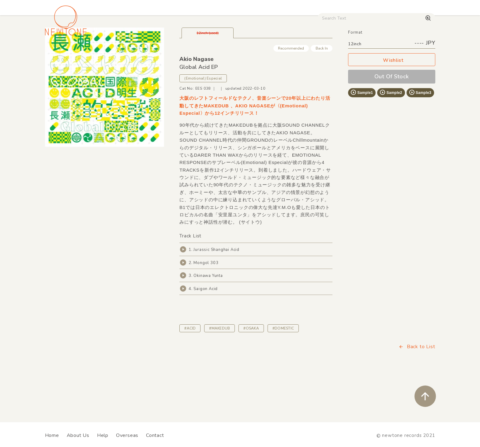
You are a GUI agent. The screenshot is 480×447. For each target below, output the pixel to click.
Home (52, 435)
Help (102, 435)
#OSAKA (251, 371)
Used (329, 52)
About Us (78, 435)
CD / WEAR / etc (285, 52)
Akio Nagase (196, 102)
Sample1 (361, 135)
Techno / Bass (115, 52)
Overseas (127, 435)
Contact (155, 435)
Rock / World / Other (223, 52)
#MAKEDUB (219, 371)
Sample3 (420, 135)
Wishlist (391, 103)
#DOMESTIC (283, 371)
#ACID (190, 371)
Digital (359, 52)
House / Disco (65, 52)
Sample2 (390, 135)
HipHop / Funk (165, 52)
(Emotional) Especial (203, 121)
